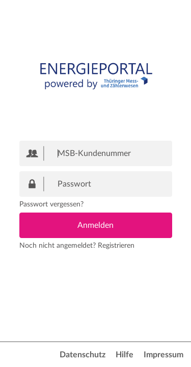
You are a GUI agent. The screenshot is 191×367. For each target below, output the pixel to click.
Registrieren (116, 245)
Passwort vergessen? (51, 204)
